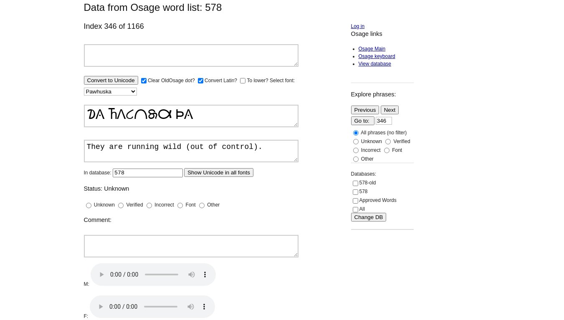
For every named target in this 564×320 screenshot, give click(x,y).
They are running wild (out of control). (191, 151)
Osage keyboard (377, 56)
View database (375, 64)
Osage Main (372, 49)
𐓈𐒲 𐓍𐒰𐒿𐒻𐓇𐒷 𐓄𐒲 (191, 116)
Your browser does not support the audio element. (153, 274)
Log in (358, 26)
